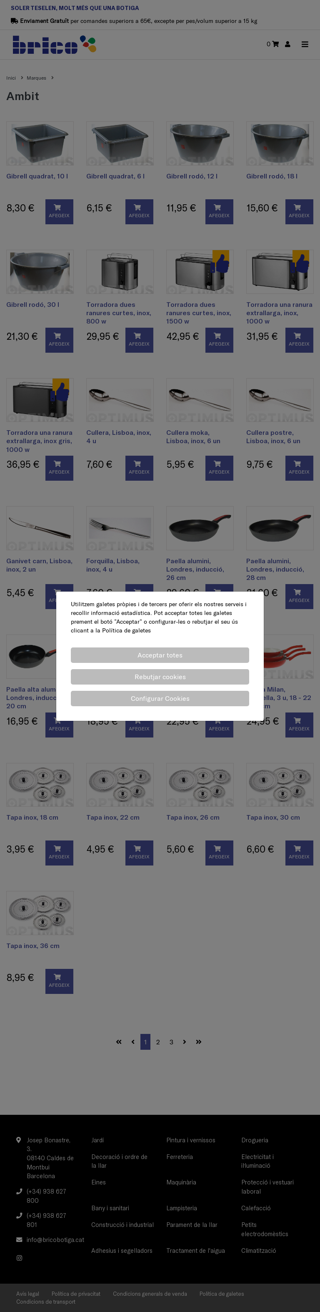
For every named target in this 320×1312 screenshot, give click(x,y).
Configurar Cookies (160, 698)
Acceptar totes (160, 655)
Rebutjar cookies (160, 676)
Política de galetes (126, 630)
